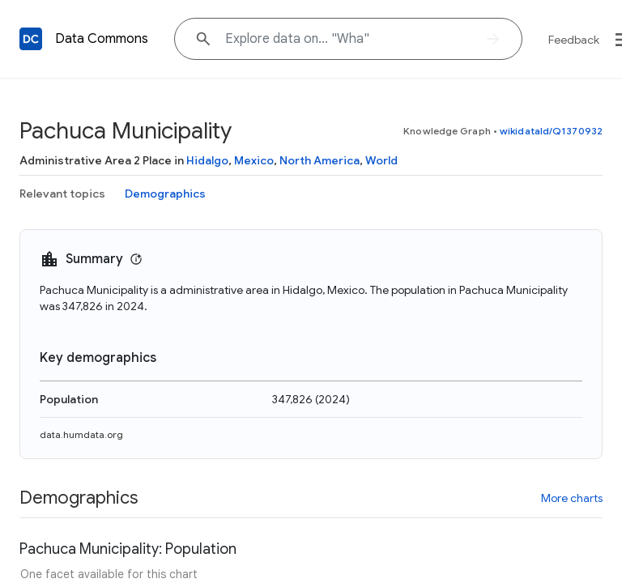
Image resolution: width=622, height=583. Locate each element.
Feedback (573, 39)
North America (319, 160)
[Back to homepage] (30, 39)
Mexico (254, 160)
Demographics (165, 193)
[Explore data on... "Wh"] (348, 39)
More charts (572, 498)
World (381, 160)
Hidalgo (207, 160)
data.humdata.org (81, 434)
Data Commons (101, 39)
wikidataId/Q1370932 (551, 131)
